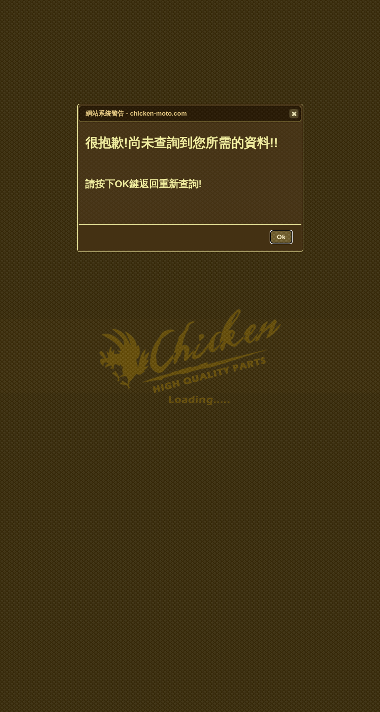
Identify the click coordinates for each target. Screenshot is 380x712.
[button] (294, 114)
